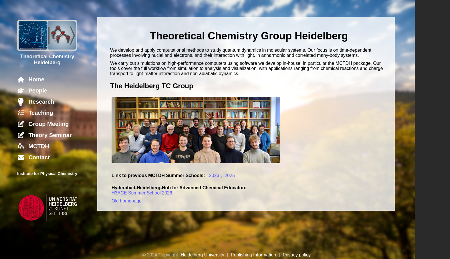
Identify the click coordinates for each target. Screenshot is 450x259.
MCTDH (38, 146)
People (37, 90)
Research (41, 102)
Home (36, 79)
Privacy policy (297, 254)
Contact (38, 157)
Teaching (40, 113)
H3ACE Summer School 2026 (142, 192)
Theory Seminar (50, 135)
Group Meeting (48, 124)
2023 (214, 175)
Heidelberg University (202, 254)
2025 (230, 175)
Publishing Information (253, 254)
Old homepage (127, 200)
